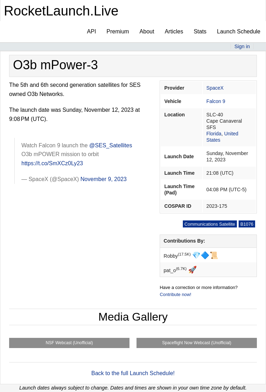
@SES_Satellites (110, 145)
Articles (174, 31)
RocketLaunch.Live (61, 10)
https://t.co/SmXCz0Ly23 (52, 163)
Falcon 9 (215, 101)
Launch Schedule (238, 31)
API (91, 31)
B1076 (246, 224)
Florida (213, 133)
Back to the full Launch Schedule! (133, 373)
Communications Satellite (210, 224)
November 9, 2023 (103, 179)
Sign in (242, 46)
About (147, 31)
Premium (118, 31)
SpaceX (215, 88)
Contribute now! (175, 294)
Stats (200, 31)
